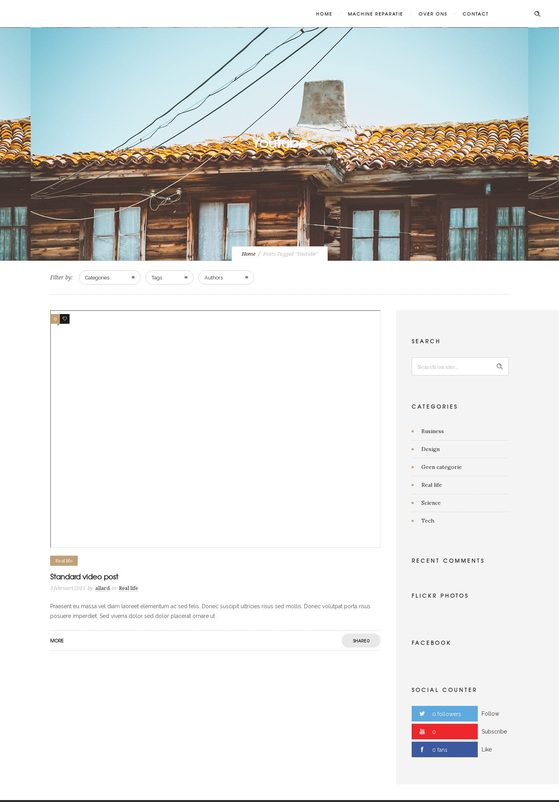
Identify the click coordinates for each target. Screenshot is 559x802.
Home (324, 14)
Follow (490, 714)
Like (487, 749)
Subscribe (494, 731)
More (56, 640)
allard (102, 588)
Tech (427, 520)
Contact (476, 14)
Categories (97, 278)
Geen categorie (441, 466)
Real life (431, 484)
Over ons (433, 14)
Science (431, 502)
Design (430, 449)
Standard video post (84, 576)
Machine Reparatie (375, 14)
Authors (213, 278)
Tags (157, 278)
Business (432, 431)
